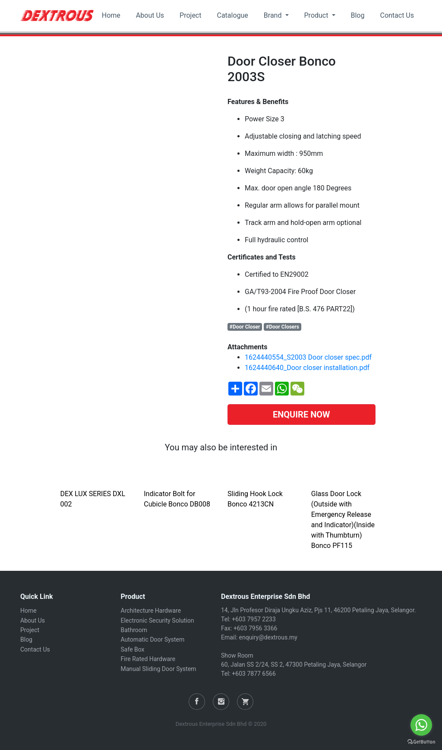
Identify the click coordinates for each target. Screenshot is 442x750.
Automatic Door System (153, 639)
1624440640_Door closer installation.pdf (307, 368)
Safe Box (133, 649)
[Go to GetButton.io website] (421, 741)
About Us (150, 15)
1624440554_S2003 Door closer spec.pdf (308, 357)
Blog (358, 15)
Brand (274, 15)
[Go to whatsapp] (421, 725)
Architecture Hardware (151, 610)
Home (111, 15)
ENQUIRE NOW (301, 414)
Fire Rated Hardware (148, 658)
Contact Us (397, 15)
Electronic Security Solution (157, 620)
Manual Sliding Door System (158, 668)
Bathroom (134, 630)
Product (317, 15)
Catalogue (232, 15)
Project (190, 15)
